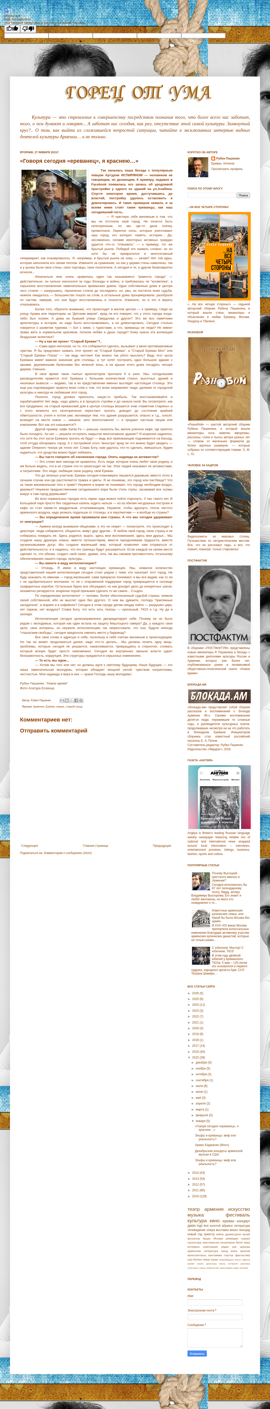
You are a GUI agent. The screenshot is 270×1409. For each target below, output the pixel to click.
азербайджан (226, 1259)
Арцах (207, 1238)
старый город (74, 706)
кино (215, 1220)
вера (247, 1242)
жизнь (222, 1263)
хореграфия (226, 1267)
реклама (245, 1263)
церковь (245, 1246)
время (191, 1263)
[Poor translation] (28, 29)
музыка (196, 1215)
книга (234, 1251)
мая (199, 1098)
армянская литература (203, 1251)
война (220, 1234)
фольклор (194, 1238)
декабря (202, 1062)
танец (202, 1267)
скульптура (195, 1242)
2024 (196, 1004)
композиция (210, 1246)
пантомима (215, 1255)
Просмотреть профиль (227, 169)
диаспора (211, 1263)
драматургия (233, 1234)
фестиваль (238, 1215)
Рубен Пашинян (228, 158)
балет (239, 1242)
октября (202, 1074)
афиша (246, 1259)
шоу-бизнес (195, 1259)
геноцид (244, 1230)
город (224, 1251)
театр (194, 1209)
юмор (206, 1259)
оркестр (209, 1234)
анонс (238, 1259)
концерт (243, 1221)
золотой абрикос (221, 1226)
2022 (196, 1016)
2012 (196, 1184)
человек (243, 1267)
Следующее (29, 846)
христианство (211, 1242)
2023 (196, 1010)
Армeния (38, 706)
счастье (229, 1255)
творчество (212, 1267)
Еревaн (50, 706)
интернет (233, 1263)
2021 (196, 1022)
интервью (194, 1246)
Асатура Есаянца (41, 688)
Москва (218, 1238)
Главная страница (95, 846)
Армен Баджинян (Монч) (212, 1145)
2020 (196, 1028)
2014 (196, 1172)
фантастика (242, 1255)
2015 (196, 1057)
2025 (196, 999)
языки (214, 1259)
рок (234, 1246)
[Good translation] (12, 29)
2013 (196, 1178)
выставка (222, 1230)
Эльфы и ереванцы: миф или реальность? (215, 1137)
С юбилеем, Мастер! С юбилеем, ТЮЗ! (228, 949)
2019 (196, 1034)
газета (200, 1263)
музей (246, 1234)
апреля (201, 1103)
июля (200, 1086)
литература (242, 1226)
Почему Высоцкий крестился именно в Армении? (226, 877)
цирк (236, 1267)
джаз (192, 1226)
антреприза (227, 1242)
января (201, 1121)
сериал (245, 1238)
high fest (202, 1226)
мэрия (60, 706)
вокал (234, 1230)
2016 (196, 1052)
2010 (196, 1196)
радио (225, 1246)
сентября (203, 1080)
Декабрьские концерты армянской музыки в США (218, 1152)
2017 (196, 1046)
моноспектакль (197, 1255)
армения (214, 1209)
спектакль (193, 1267)
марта (200, 1109)
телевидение (197, 1230)
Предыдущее (162, 846)
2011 (196, 1190)
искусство (239, 1209)
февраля (202, 1115)
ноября (201, 1068)
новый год (195, 1234)
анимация (232, 1238)
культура (197, 1220)
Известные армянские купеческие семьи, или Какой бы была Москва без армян (231, 916)
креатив (245, 1251)
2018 (196, 1040)
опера (210, 1230)
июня (200, 1092)
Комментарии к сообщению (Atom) (68, 853)
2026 (196, 993)
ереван (228, 1221)
